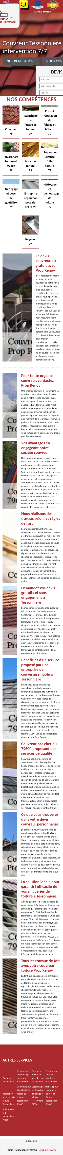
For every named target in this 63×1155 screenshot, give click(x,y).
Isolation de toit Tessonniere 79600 (8, 1114)
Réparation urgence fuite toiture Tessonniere (9, 1099)
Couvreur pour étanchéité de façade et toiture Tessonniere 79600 (24, 1095)
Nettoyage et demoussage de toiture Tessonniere (23, 1076)
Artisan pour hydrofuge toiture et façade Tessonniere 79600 (52, 1095)
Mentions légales (47, 1150)
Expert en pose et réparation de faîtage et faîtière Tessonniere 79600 (39, 1095)
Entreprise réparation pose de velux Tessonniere (38, 1076)
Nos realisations (21, 61)
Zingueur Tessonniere (8, 1080)
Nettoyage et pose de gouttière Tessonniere (52, 1076)
